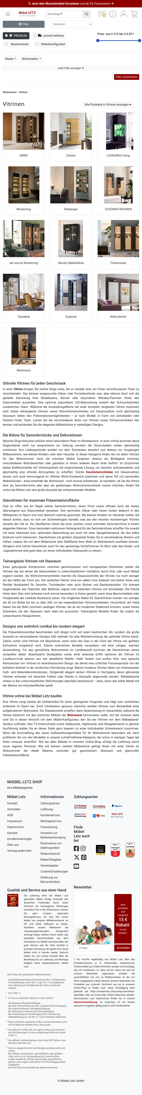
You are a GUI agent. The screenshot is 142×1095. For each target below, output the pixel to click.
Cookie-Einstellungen (54, 871)
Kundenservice (50, 815)
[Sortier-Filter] (71, 24)
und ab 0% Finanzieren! (71, 3)
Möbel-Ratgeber (50, 859)
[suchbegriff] (64, 14)
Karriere (12, 833)
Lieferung (46, 809)
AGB (10, 815)
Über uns (13, 845)
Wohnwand (74, 715)
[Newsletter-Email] (95, 947)
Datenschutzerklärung (85, 1002)
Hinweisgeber (49, 865)
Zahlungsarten (50, 803)
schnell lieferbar (49, 35)
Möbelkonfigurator (50, 44)
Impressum (14, 821)
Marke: (9, 59)
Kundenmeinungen (19, 839)
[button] (112, 14)
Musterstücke (17, 44)
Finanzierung (48, 827)
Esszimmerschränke (99, 472)
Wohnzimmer (10, 92)
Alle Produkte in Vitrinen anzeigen (108, 104)
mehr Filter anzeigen (71, 68)
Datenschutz (15, 827)
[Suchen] (86, 14)
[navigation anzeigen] (8, 14)
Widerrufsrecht (50, 853)
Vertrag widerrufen (19, 851)
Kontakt (12, 803)
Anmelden (14, 809)
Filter (23, 24)
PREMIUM (16, 35)
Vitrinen (23, 92)
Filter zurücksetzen (127, 76)
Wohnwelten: (30, 59)
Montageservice (51, 821)
